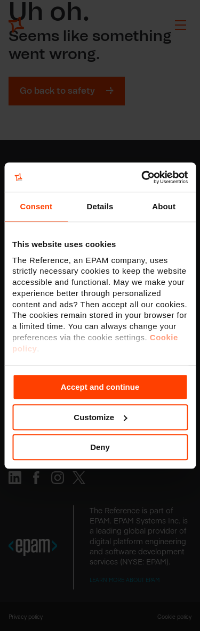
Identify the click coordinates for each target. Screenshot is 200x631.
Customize (100, 417)
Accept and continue (100, 386)
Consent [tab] (36, 206)
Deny (100, 447)
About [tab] (163, 206)
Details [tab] (100, 206)
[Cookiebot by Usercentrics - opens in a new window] (142, 177)
